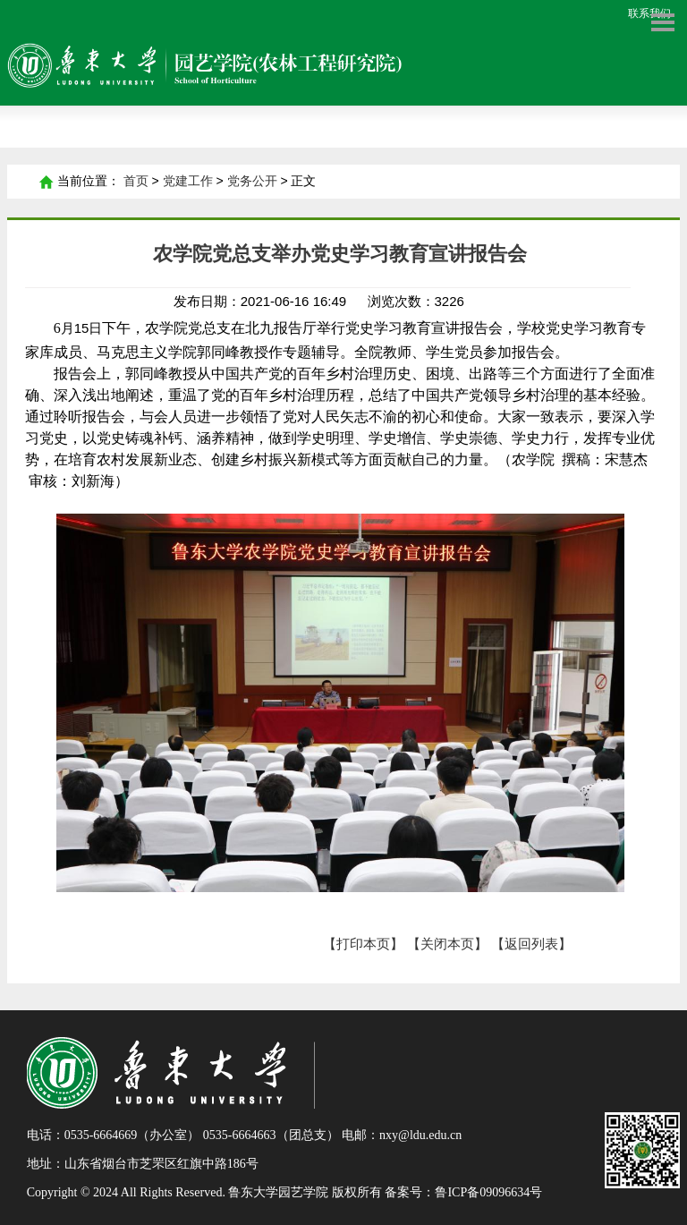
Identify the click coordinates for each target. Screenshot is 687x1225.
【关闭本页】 (447, 944)
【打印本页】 (363, 944)
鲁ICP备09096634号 (488, 1192)
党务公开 (252, 181)
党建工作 (188, 181)
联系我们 (649, 13)
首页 (45, 182)
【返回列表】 (531, 944)
